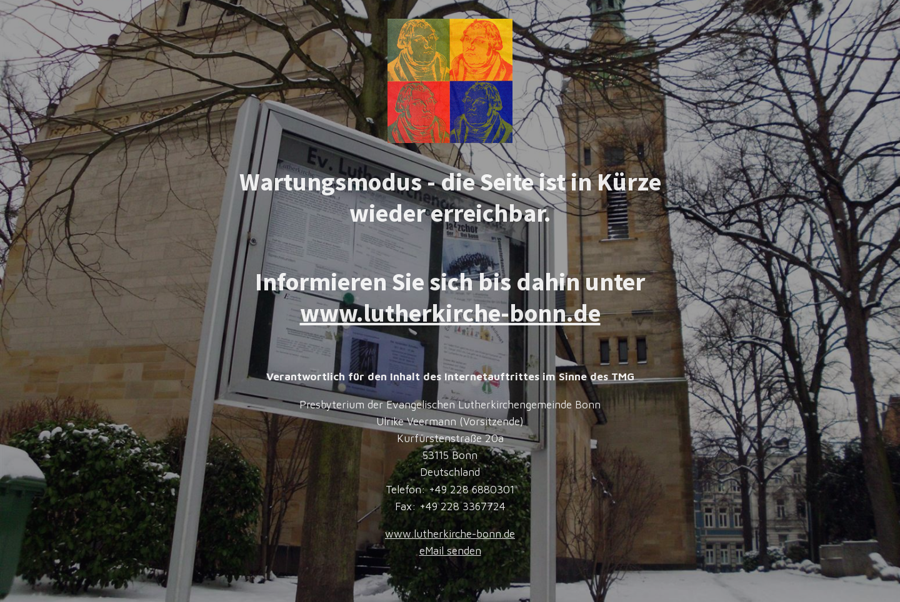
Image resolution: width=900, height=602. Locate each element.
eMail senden (450, 551)
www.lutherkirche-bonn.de (450, 312)
